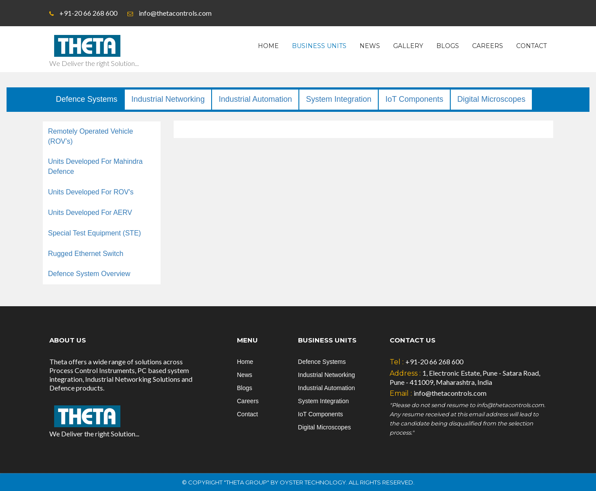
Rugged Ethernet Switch (85, 253)
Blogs (447, 46)
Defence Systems (86, 99)
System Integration (338, 99)
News (370, 46)
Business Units (319, 46)
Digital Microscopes (491, 99)
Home (268, 46)
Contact (531, 46)
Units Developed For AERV (90, 212)
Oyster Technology (313, 482)
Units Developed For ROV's (91, 192)
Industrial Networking (168, 99)
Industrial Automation (255, 99)
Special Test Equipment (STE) (94, 233)
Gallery (408, 46)
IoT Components (414, 99)
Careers (487, 46)
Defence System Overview (89, 273)
